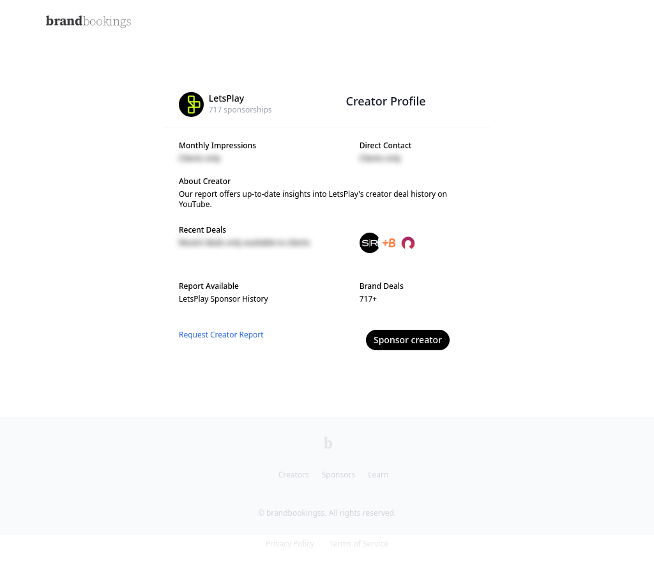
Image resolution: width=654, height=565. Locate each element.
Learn (378, 474)
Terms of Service (359, 543)
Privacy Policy (290, 543)
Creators (293, 474)
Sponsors (338, 474)
